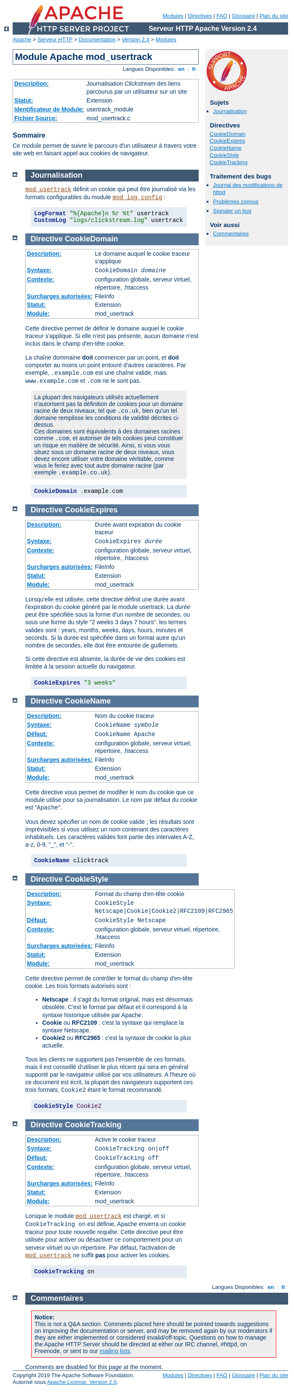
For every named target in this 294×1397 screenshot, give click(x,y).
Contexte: (40, 279)
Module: (38, 313)
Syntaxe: (39, 270)
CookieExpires (227, 141)
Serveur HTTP (55, 39)
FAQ (221, 16)
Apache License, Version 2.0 (82, 1382)
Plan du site (273, 16)
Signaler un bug (232, 211)
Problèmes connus (236, 201)
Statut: (23, 100)
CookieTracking (229, 162)
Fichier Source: (35, 118)
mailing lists (115, 1351)
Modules (172, 16)
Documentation (97, 39)
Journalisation (230, 111)
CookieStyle (224, 155)
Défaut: (37, 734)
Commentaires (231, 233)
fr (194, 69)
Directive (47, 239)
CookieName (225, 148)
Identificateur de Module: (49, 109)
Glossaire (243, 16)
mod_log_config (137, 197)
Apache (22, 39)
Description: (31, 83)
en (181, 69)
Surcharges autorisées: (60, 296)
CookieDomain (227, 134)
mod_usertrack (48, 189)
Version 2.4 (135, 39)
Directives (200, 16)
